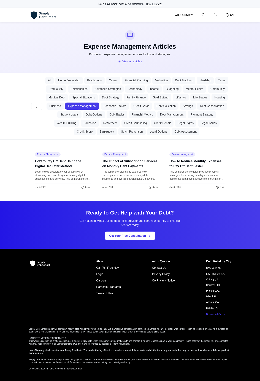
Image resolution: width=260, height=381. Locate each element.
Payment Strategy (202, 114)
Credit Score (85, 131)
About (100, 261)
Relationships (79, 88)
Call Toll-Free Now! (108, 267)
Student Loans (69, 114)
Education (89, 123)
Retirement (110, 123)
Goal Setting (160, 97)
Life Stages (200, 97)
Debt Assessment (185, 131)
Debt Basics (116, 114)
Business (55, 106)
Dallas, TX (212, 307)
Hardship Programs (108, 286)
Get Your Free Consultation (130, 236)
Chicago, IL (212, 279)
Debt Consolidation (212, 106)
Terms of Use (104, 293)
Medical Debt (57, 97)
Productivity (56, 88)
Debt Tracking (184, 80)
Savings (188, 106)
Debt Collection (166, 106)
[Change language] (230, 15)
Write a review (184, 14)
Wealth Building (67, 123)
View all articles (130, 61)
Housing (219, 97)
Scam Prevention (132, 131)
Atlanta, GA (212, 302)
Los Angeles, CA (215, 273)
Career (113, 80)
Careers (101, 280)
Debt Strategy (110, 97)
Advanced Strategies (108, 88)
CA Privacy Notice (163, 280)
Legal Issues (209, 123)
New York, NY (213, 268)
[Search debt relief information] (203, 14)
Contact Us (159, 267)
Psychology (94, 80)
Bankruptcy (107, 131)
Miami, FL (211, 296)
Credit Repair (162, 123)
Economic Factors (115, 106)
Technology (135, 88)
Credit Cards (141, 106)
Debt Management (171, 114)
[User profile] (215, 14)
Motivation (161, 80)
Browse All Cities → (217, 314)
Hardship (205, 80)
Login (99, 274)
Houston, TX (213, 285)
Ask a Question (161, 261)
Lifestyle (181, 97)
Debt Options (94, 114)
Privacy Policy (161, 274)
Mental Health (194, 88)
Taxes (222, 80)
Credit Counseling (135, 123)
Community (217, 88)
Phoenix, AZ (213, 290)
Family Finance (136, 97)
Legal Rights (186, 123)
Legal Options (158, 131)
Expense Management (82, 106)
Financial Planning (136, 80)
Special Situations (83, 97)
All (49, 80)
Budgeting (172, 88)
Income (154, 88)
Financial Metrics (142, 114)
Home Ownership (69, 80)
